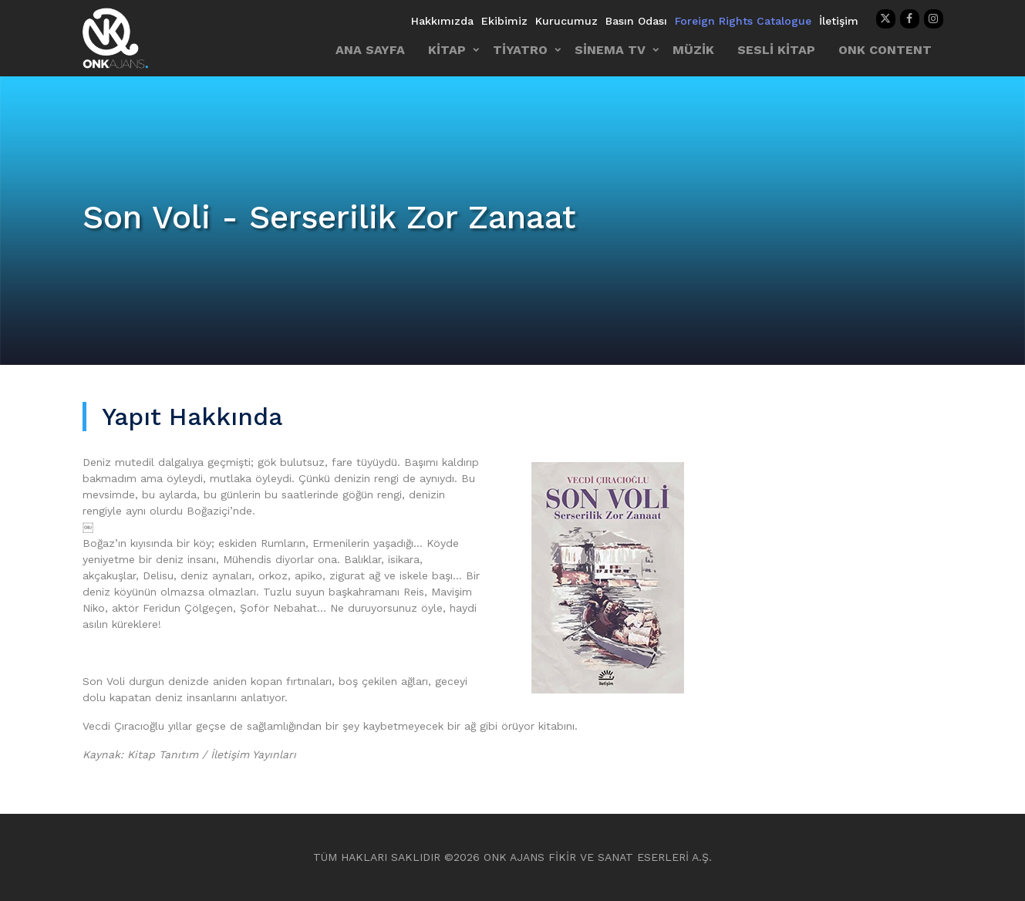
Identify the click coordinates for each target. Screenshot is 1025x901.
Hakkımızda (442, 21)
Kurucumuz (566, 21)
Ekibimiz (504, 21)
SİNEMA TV (610, 49)
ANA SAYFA (370, 49)
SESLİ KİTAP (776, 49)
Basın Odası (636, 21)
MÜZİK (693, 49)
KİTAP (447, 49)
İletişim (838, 21)
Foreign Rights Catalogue (743, 21)
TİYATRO (520, 49)
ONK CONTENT (885, 49)
